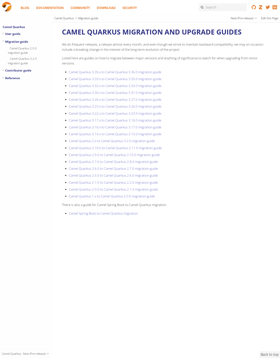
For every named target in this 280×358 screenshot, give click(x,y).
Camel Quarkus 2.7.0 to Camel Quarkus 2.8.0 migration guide (113, 161)
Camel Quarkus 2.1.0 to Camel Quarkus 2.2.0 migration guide (113, 182)
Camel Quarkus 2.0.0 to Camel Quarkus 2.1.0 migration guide (113, 189)
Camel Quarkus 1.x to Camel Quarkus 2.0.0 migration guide (112, 196)
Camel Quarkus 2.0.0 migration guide (22, 50)
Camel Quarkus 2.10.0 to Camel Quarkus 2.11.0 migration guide (115, 148)
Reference (12, 78)
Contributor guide (18, 70)
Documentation (50, 8)
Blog (25, 8)
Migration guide (16, 41)
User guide (12, 34)
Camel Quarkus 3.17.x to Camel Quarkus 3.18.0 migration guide (115, 120)
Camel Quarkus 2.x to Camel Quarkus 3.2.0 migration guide (112, 141)
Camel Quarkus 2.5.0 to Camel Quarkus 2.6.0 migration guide (113, 175)
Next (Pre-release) (242, 18)
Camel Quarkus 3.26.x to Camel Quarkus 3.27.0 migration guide (115, 99)
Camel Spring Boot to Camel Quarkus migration (103, 213)
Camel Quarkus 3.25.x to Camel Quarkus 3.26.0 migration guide (115, 106)
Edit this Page (269, 18)
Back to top (270, 354)
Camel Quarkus (14, 27)
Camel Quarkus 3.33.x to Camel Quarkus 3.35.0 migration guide (115, 79)
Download (106, 8)
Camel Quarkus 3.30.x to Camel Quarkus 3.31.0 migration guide (115, 92)
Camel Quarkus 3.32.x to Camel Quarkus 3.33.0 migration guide (115, 86)
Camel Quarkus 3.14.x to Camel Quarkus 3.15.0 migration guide (115, 134)
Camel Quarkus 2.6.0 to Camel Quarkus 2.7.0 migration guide (113, 168)
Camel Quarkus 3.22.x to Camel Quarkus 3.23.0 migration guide (115, 113)
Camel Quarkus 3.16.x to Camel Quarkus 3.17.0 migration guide (115, 127)
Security (130, 8)
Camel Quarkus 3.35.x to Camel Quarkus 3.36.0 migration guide (115, 72)
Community (80, 8)
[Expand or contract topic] (3, 34)
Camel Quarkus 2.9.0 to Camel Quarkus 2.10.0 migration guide (114, 155)
